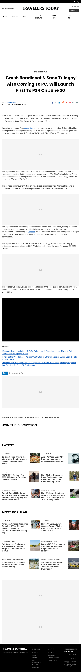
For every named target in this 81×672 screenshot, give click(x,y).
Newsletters (75, 6)
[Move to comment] (77, 102)
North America (18, 559)
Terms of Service (53, 657)
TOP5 (25, 17)
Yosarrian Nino (10, 102)
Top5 (33, 660)
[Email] (73, 102)
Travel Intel (35, 667)
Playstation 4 (14, 373)
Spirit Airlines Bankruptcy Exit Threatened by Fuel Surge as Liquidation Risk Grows (13, 547)
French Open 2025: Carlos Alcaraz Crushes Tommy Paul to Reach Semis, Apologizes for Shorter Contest (15, 496)
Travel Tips (35, 665)
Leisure (14, 454)
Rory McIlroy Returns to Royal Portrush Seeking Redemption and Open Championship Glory (52, 478)
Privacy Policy (52, 660)
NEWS (5, 17)
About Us (51, 653)
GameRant (28, 128)
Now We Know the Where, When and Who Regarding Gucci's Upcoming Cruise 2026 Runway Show (53, 496)
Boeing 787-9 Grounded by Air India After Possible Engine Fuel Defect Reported (53, 547)
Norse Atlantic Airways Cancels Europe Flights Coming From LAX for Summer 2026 (51, 527)
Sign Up (73, 658)
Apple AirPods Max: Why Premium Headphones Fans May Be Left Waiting (52, 459)
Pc (22, 373)
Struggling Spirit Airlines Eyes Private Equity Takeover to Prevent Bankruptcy (52, 565)
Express (31, 232)
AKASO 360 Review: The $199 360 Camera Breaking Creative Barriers (14, 477)
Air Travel (57, 559)
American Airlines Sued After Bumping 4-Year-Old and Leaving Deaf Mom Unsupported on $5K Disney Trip (15, 528)
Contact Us (51, 655)
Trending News (40, 72)
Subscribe (74, 10)
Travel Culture (36, 662)
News (13, 521)
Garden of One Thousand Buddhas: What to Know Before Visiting (13, 564)
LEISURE (15, 17)
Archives (35, 653)
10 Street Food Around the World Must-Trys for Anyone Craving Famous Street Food (14, 460)
